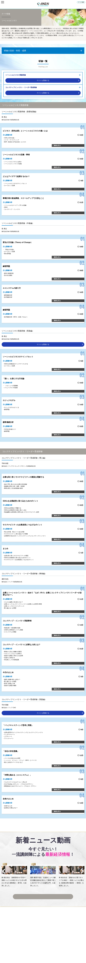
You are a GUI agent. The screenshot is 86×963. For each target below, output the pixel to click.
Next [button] (82, 871)
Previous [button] (3, 871)
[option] (14, 875)
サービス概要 (81, 2)
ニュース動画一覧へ (43, 895)
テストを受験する (43, 80)
